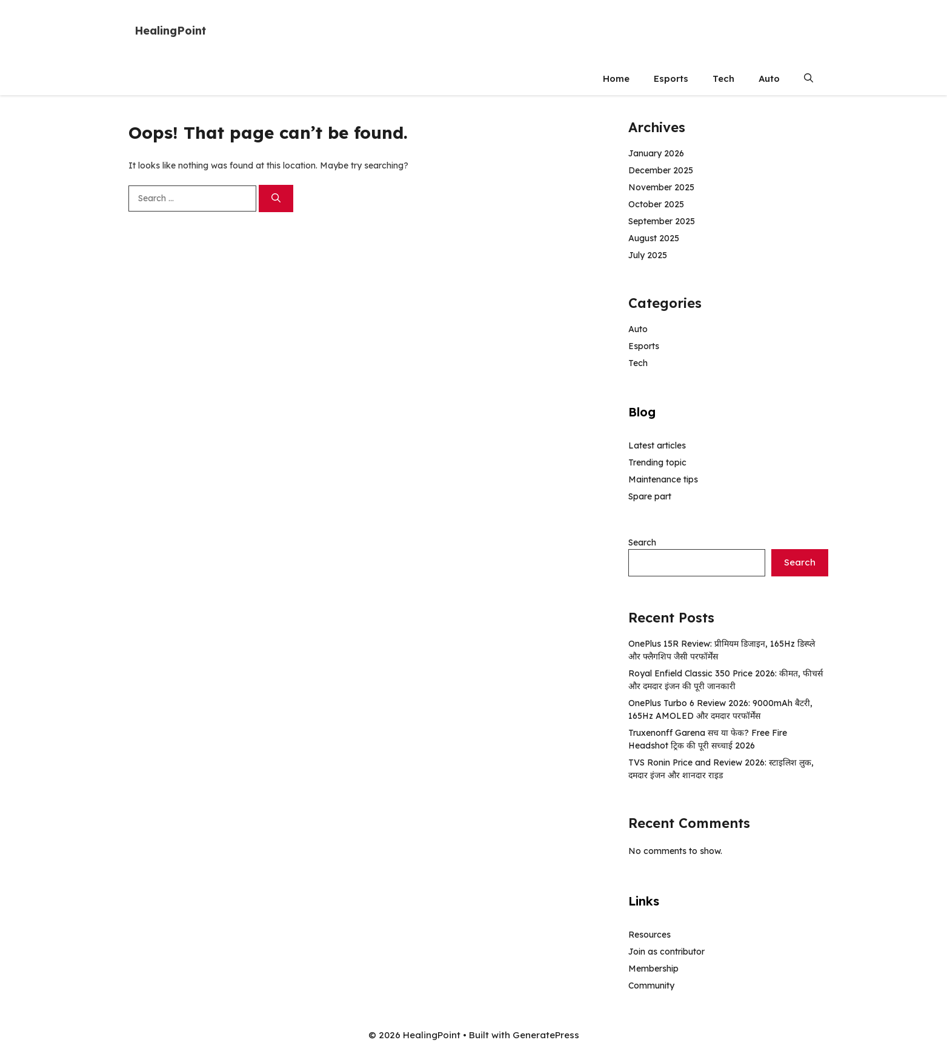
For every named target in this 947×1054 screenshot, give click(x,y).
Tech (723, 78)
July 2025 (647, 255)
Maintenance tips (663, 479)
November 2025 (661, 187)
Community (651, 985)
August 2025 (653, 238)
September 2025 (661, 221)
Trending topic (657, 462)
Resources (649, 934)
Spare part (649, 496)
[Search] (276, 198)
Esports (671, 78)
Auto (769, 78)
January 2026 (656, 153)
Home (616, 78)
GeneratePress (546, 1035)
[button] (808, 78)
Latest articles (657, 445)
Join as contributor (666, 951)
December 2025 (660, 170)
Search (642, 542)
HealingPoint (170, 31)
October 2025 (656, 204)
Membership (653, 968)
